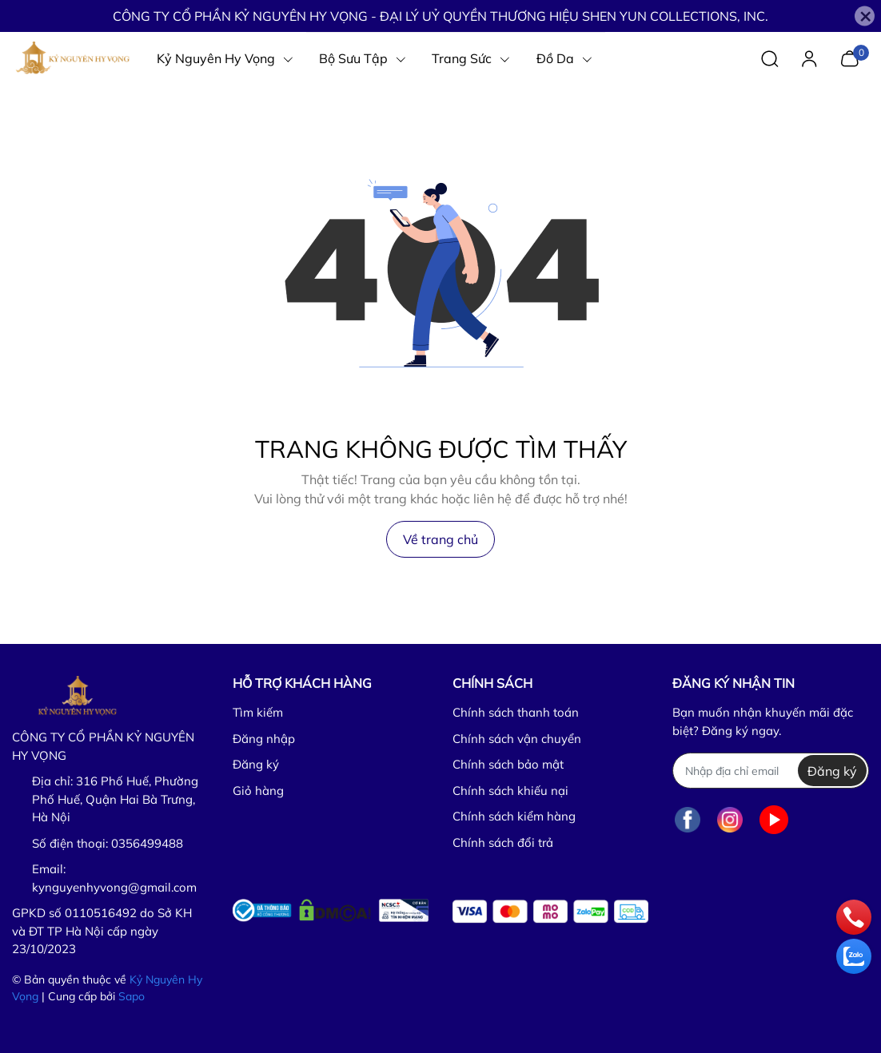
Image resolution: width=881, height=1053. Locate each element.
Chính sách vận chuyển (516, 738)
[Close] (865, 16)
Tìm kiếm (258, 712)
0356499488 (147, 843)
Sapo (131, 996)
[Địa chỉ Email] (770, 771)
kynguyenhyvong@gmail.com (114, 887)
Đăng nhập (264, 738)
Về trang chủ (440, 539)
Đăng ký (256, 764)
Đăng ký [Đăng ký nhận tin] (832, 771)
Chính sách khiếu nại (510, 790)
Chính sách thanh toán (515, 712)
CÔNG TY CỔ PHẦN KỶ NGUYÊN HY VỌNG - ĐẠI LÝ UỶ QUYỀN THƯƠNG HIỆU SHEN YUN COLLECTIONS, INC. (440, 16)
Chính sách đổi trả (502, 842)
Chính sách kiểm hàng (514, 816)
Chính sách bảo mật (508, 764)
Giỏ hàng (258, 790)
